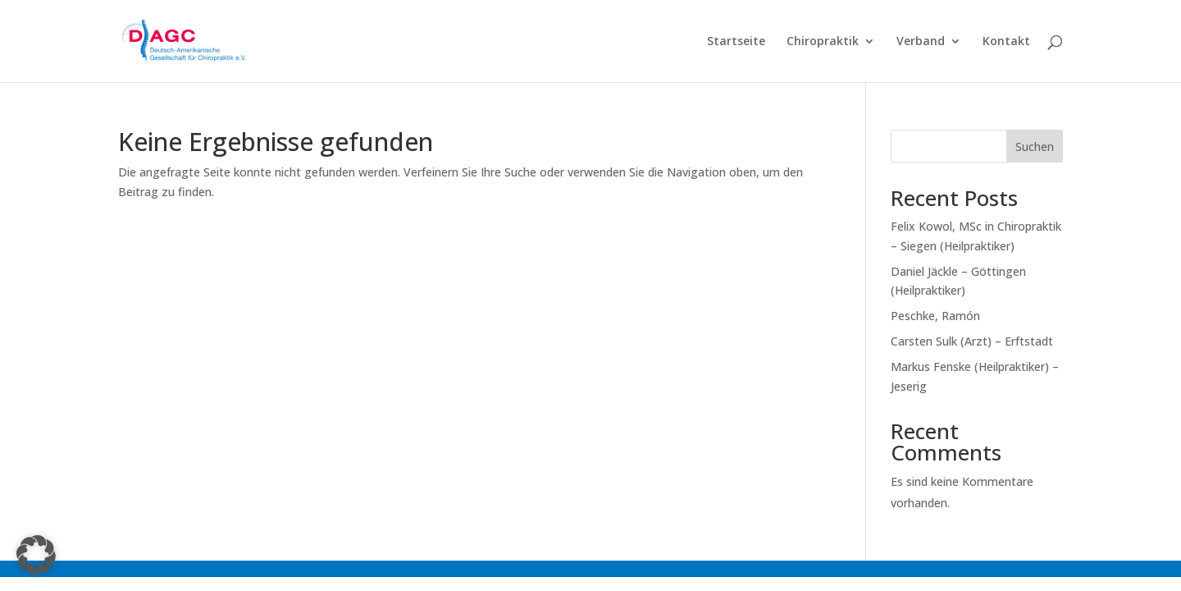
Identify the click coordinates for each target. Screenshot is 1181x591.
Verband (920, 41)
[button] (36, 555)
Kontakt (1006, 41)
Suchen (1034, 146)
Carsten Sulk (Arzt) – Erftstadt (972, 341)
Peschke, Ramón (935, 315)
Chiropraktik (823, 41)
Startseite (736, 41)
